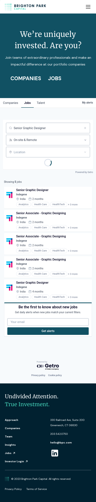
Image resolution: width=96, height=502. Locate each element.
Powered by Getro (84, 172)
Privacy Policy (13, 489)
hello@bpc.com (61, 442)
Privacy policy (38, 375)
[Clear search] (85, 128)
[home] (25, 7)
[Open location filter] (85, 152)
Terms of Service (36, 489)
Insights (10, 444)
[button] (87, 6)
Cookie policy (55, 375)
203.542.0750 (59, 434)
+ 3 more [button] (73, 204)
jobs (27, 103)
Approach (11, 420)
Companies (12, 428)
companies (10, 103)
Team (8, 436)
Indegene (21, 194)
